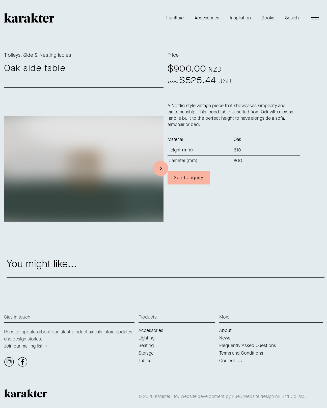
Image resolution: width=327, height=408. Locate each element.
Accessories (207, 18)
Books (268, 18)
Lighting (146, 338)
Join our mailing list (23, 346)
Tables (145, 361)
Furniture (175, 18)
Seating (146, 345)
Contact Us (230, 361)
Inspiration (240, 18)
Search (292, 18)
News (224, 338)
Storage (146, 353)
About (225, 330)
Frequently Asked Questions (247, 345)
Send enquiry (188, 178)
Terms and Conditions (241, 353)
